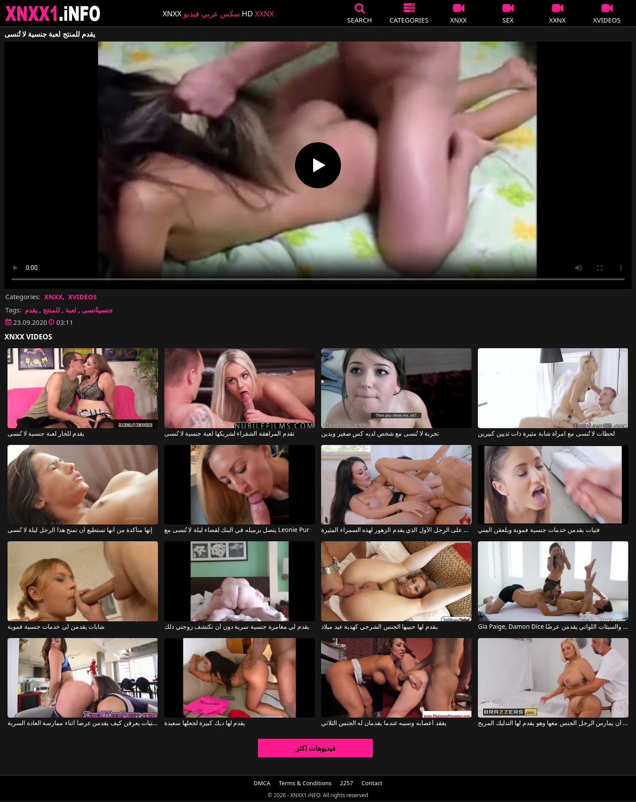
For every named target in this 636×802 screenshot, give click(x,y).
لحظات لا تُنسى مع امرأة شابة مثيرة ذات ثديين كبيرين (546, 433)
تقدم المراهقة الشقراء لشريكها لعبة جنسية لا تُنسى (229, 433)
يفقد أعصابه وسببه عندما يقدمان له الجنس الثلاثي (383, 723)
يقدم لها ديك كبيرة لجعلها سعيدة (204, 723)
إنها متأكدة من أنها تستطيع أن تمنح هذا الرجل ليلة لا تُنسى (80, 530)
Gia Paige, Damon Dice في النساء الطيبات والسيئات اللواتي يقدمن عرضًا (553, 627)
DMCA (262, 783)
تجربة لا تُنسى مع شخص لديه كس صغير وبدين (380, 433)
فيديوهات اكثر (315, 748)
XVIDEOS (82, 296)
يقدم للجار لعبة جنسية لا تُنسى (46, 433)
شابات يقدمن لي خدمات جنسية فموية (56, 627)
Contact (372, 783)
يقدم (31, 309)
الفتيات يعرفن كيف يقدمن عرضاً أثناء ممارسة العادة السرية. (83, 723)
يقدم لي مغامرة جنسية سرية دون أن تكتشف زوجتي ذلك (236, 627)
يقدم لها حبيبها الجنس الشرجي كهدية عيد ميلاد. (380, 627)
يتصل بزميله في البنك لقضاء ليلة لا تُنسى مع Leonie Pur (236, 530)
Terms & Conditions (305, 783)
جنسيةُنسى (97, 309)
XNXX (53, 296)
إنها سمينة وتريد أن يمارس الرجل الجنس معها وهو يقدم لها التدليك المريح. (553, 723)
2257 (346, 783)
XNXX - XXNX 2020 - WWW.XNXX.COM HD (53, 13)
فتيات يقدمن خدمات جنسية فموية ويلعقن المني (539, 530)
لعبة (70, 309)
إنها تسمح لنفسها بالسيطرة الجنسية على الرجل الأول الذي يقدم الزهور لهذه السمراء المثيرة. (396, 530)
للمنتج (51, 309)
